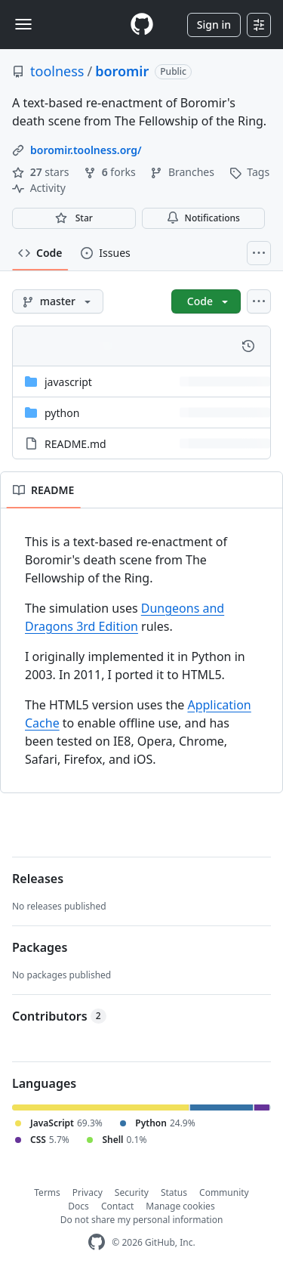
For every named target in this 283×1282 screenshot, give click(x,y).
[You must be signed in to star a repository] (74, 218)
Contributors (59, 1016)
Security (132, 1192)
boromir (122, 71)
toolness (57, 71)
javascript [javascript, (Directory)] (68, 382)
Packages (39, 947)
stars (42, 172)
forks (111, 172)
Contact (117, 1206)
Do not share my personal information (141, 1219)
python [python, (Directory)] (62, 413)
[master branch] (57, 301)
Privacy (87, 1192)
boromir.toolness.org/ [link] (86, 150)
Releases (37, 878)
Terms (47, 1192)
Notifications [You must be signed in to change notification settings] (203, 218)
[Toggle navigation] (23, 24)
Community (224, 1192)
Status (174, 1192)
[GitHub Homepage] (97, 1242)
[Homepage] (142, 24)
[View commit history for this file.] (248, 346)
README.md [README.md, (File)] (75, 444)
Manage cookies (180, 1206)
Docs (78, 1206)
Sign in (214, 24)
